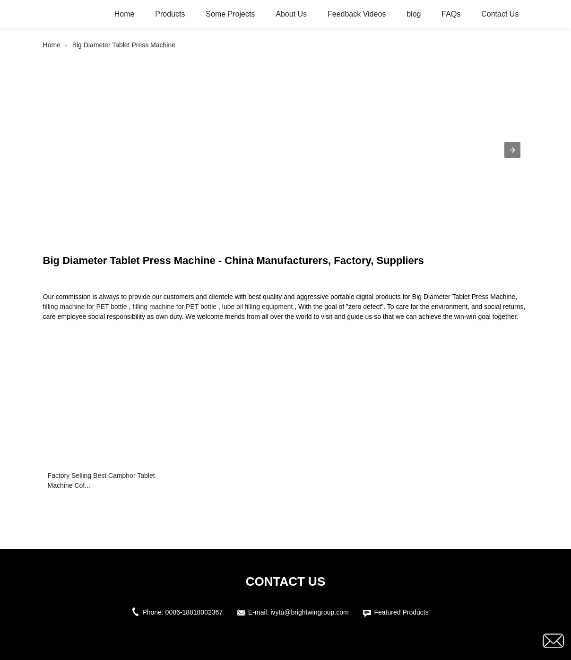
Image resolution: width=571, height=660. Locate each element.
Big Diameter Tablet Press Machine (123, 45)
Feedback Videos (357, 14)
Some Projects (230, 14)
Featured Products (401, 612)
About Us (291, 14)
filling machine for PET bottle (85, 306)
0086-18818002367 (194, 612)
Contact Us (500, 14)
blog (414, 14)
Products (170, 14)
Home (124, 14)
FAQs (450, 14)
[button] (512, 150)
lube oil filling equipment (257, 306)
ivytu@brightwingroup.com (309, 612)
